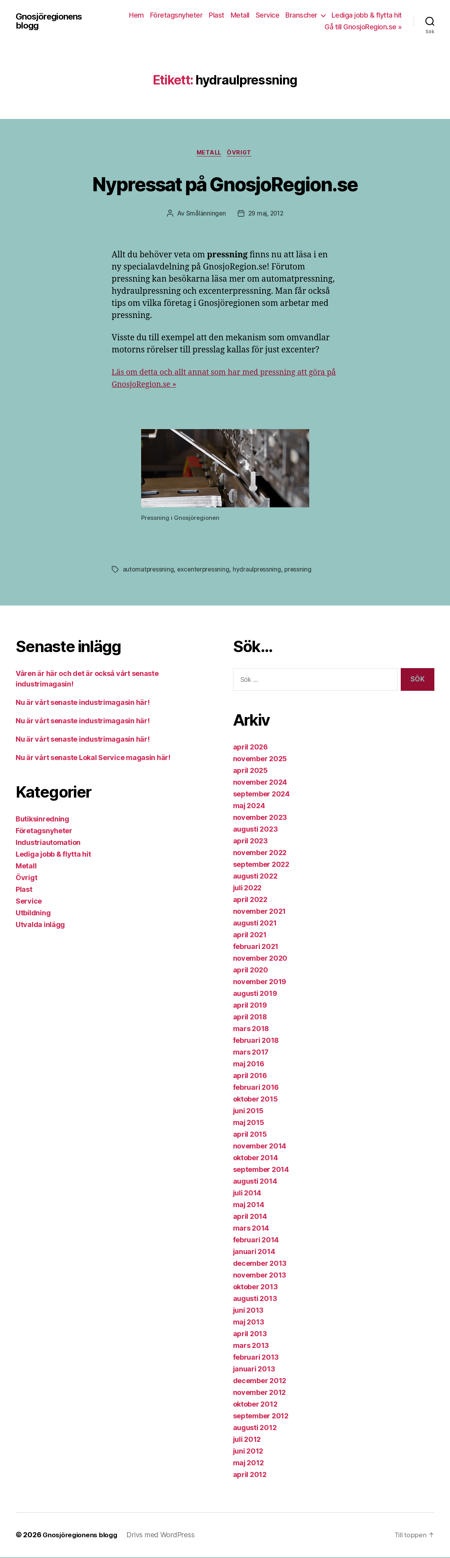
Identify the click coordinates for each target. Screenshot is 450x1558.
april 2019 (250, 1006)
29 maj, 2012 (266, 214)
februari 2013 (256, 1358)
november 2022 (260, 854)
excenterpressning (205, 571)
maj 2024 (249, 807)
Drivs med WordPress (165, 1536)
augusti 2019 (255, 994)
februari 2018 (256, 1041)
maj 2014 (248, 1206)
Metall (240, 15)
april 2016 (250, 1077)
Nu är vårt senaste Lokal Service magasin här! (93, 759)
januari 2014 (254, 1253)
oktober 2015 (255, 1100)
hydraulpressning (260, 571)
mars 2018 (251, 1030)
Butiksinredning (42, 820)
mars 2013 (251, 1346)
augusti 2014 (255, 1182)
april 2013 (250, 1335)
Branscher (301, 15)
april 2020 (250, 971)
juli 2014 (247, 1194)
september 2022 (261, 865)
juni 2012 (248, 1452)
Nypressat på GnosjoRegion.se (225, 183)
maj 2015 (248, 1124)
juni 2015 (248, 1112)
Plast (216, 15)
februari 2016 (256, 1088)
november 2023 (260, 818)
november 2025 (260, 760)
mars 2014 (251, 1229)
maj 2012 (248, 1464)
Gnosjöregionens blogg (52, 21)
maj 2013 (248, 1323)
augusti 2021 (255, 924)
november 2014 (260, 1147)
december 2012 (260, 1382)
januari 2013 (254, 1370)
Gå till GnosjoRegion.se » (363, 27)
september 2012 (261, 1417)
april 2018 (250, 1018)
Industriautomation (48, 843)
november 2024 (260, 783)
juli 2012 (247, 1440)
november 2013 (260, 1276)
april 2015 (250, 1135)
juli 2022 (247, 889)
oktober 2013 (255, 1288)
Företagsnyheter (176, 15)
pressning (302, 571)
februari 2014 (256, 1241)
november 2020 (260, 959)
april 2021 (250, 936)
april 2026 (250, 748)
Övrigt (242, 153)
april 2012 (250, 1476)
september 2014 (261, 1170)
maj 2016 (248, 1065)
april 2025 (250, 771)
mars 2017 (251, 1053)
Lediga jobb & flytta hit (367, 15)
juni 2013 (248, 1311)
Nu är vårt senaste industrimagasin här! (82, 703)
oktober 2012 (255, 1405)
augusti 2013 (255, 1300)
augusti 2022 (255, 877)
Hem (136, 15)
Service (268, 15)
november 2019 (260, 983)
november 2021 (259, 912)
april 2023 (250, 842)
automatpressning (149, 571)
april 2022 (250, 901)
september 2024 (261, 795)
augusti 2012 (255, 1429)
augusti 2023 (255, 830)
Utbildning (33, 914)
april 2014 (250, 1217)
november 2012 (259, 1393)
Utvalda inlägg (40, 926)
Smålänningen (205, 214)
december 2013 (260, 1264)
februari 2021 (256, 947)
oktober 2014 (255, 1159)
